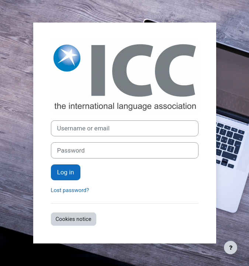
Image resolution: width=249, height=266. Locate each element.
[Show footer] (230, 247)
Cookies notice (73, 219)
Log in (65, 172)
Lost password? (70, 190)
